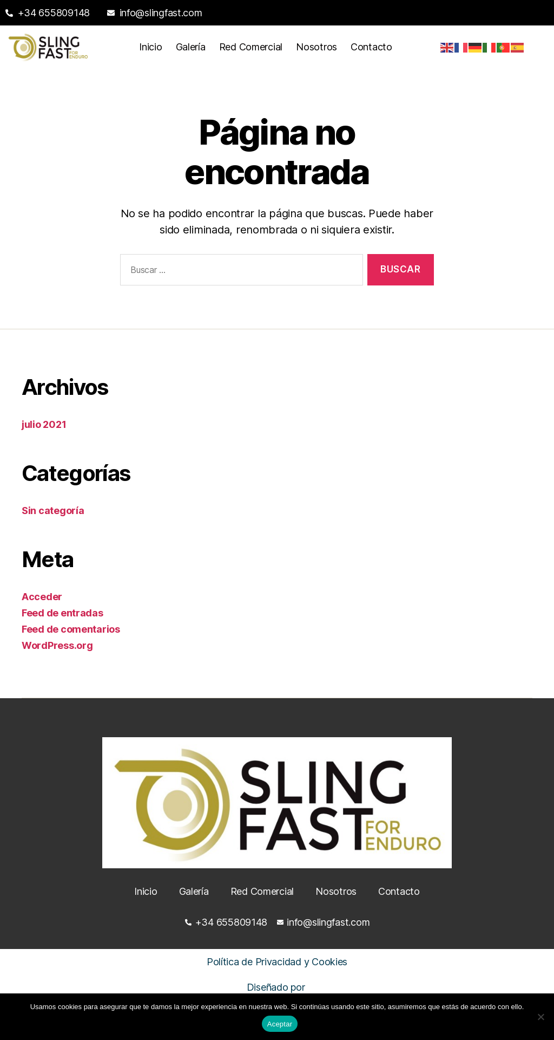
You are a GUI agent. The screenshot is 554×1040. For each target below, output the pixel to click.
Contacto (371, 47)
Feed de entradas (62, 613)
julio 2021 (44, 424)
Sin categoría (53, 510)
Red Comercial (251, 47)
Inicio (150, 47)
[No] (540, 1016)
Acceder (42, 596)
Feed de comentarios (71, 629)
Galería (191, 47)
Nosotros (316, 47)
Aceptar (280, 1024)
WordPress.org (57, 645)
